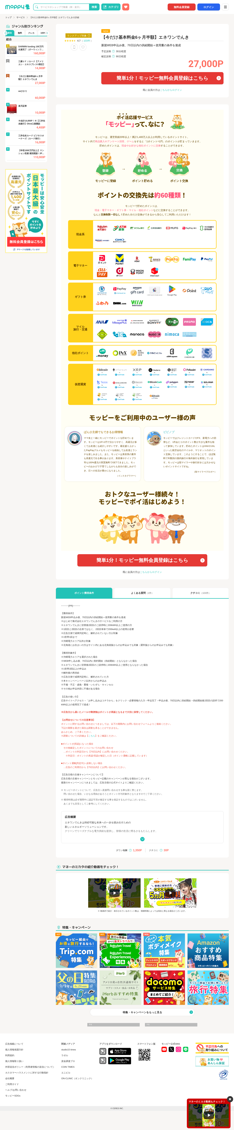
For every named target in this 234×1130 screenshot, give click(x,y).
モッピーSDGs (12, 1095)
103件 (86, 40)
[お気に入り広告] (125, 6)
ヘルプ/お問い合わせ (15, 1090)
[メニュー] (225, 6)
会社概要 (9, 1078)
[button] (5, 33)
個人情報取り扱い (14, 1061)
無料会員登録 (181, 7)
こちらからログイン (171, 89)
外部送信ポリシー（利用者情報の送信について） (30, 1067)
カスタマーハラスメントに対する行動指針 (26, 1072)
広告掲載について (14, 1044)
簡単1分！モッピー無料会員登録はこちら (162, 78)
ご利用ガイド (12, 1084)
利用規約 (9, 1055)
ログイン (208, 7)
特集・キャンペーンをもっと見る (142, 1012)
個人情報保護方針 (14, 1049)
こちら (91, 735)
